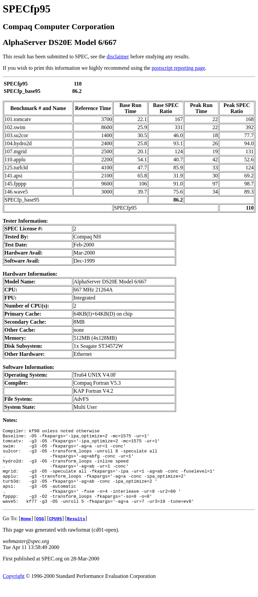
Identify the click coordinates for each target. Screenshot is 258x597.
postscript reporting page (178, 68)
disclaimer (117, 56)
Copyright (14, 591)
